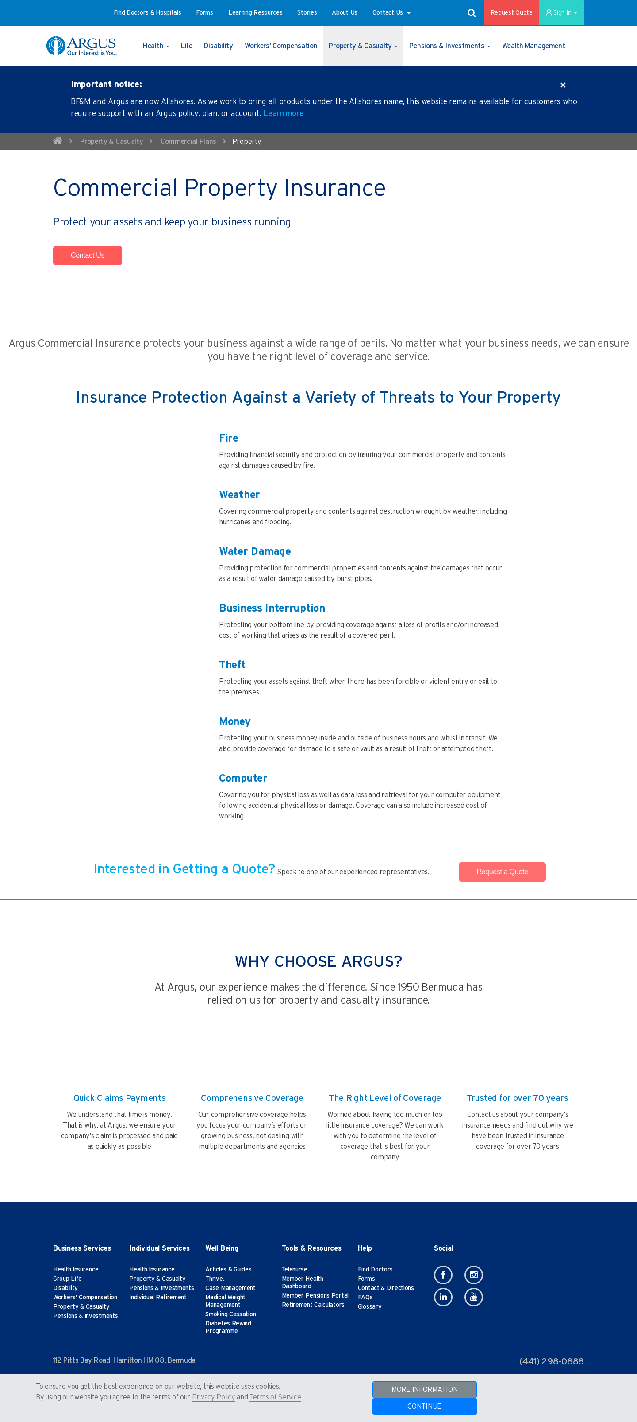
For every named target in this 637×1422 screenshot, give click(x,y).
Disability (65, 1288)
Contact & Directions (386, 1288)
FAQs (365, 1297)
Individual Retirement (158, 1297)
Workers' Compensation (85, 1297)
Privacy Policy (213, 1397)
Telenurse (294, 1270)
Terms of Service (275, 1397)
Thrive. (214, 1279)
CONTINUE (424, 1406)
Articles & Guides (228, 1270)
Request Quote (512, 13)
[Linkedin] (443, 1297)
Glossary (370, 1307)
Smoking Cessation (230, 1314)
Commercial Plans (188, 141)
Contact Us (87, 255)
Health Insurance (75, 1270)
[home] (58, 142)
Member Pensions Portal (315, 1296)
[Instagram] (473, 1275)
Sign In (561, 12)
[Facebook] (443, 1275)
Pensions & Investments (85, 1316)
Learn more (283, 114)
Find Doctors (375, 1270)
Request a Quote (502, 872)
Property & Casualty (111, 141)
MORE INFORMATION (424, 1389)
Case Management (230, 1288)
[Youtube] (473, 1297)
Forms (366, 1279)
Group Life (67, 1279)
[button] (147, 13)
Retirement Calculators (313, 1305)
